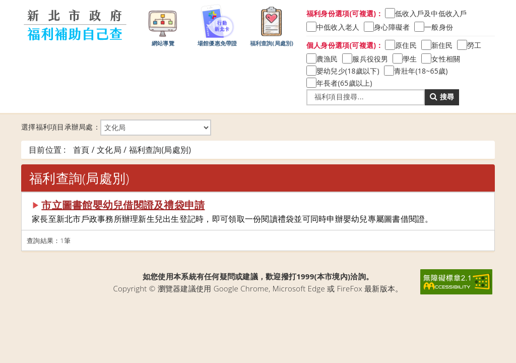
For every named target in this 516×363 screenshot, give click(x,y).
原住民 (406, 45)
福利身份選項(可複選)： (344, 13)
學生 (410, 59)
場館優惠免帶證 (217, 25)
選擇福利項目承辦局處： (116, 127)
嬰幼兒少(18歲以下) (347, 71)
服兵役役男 (370, 59)
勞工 (474, 45)
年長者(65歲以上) (344, 83)
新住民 (442, 45)
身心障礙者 (392, 27)
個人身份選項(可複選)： (344, 45)
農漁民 (327, 59)
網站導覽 (162, 25)
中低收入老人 (338, 27)
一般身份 (438, 27)
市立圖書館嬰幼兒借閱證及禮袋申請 (123, 205)
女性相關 (445, 59)
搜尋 (442, 96)
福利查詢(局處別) (272, 25)
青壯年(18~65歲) (421, 71)
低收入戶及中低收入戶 (431, 13)
